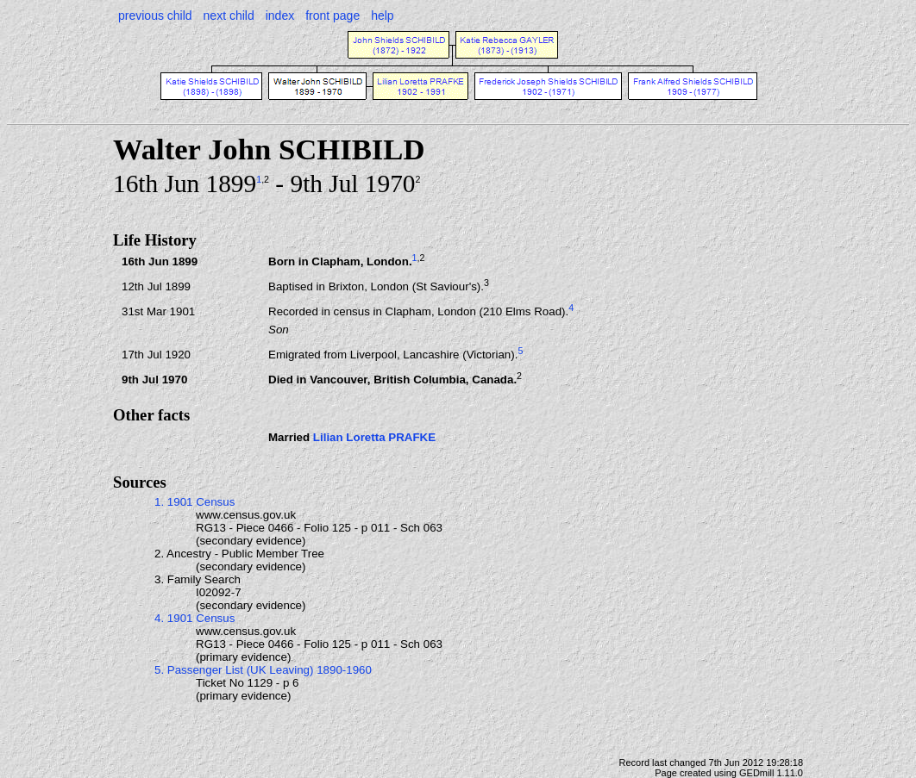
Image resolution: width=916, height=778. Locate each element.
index (280, 15)
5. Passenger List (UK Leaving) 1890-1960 (263, 669)
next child (229, 15)
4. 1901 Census (194, 618)
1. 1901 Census (194, 501)
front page (332, 15)
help (382, 15)
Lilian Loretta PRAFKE (374, 437)
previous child (155, 15)
